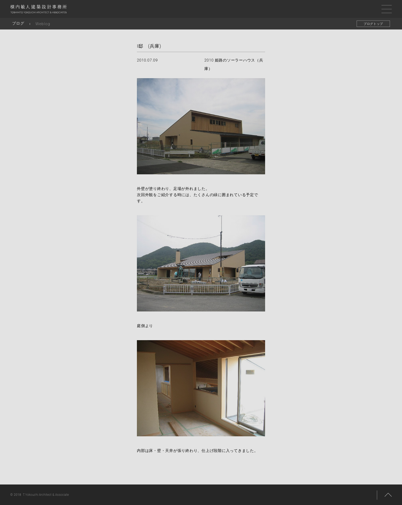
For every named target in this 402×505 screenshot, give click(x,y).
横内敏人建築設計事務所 (38, 10)
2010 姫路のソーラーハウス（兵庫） (233, 64)
